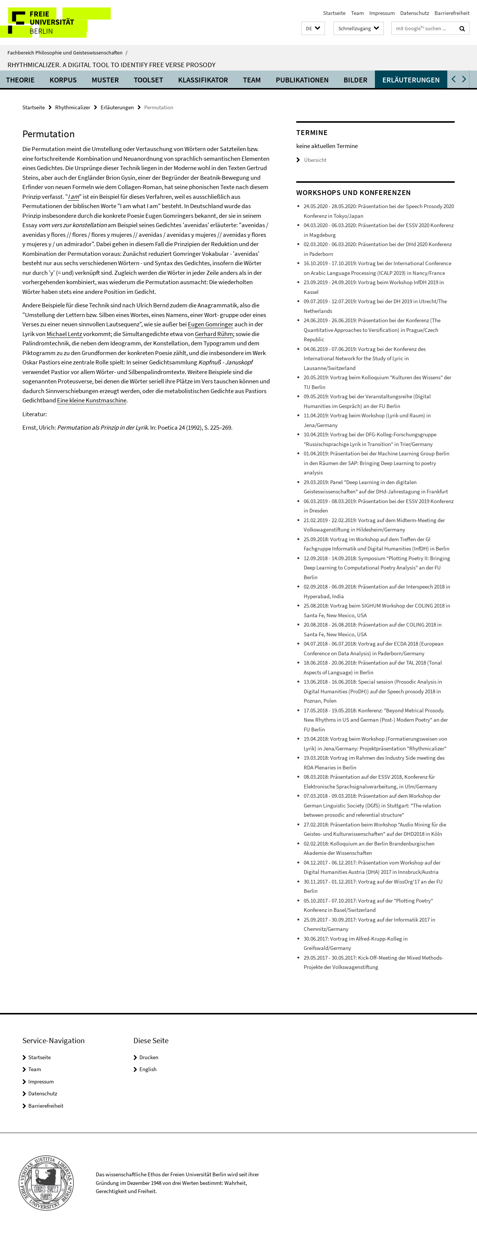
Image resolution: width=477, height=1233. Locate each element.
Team (357, 12)
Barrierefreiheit (452, 12)
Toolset (174, 79)
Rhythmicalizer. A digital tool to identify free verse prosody (111, 64)
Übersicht (311, 159)
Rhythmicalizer (72, 107)
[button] (313, 28)
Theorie (45, 79)
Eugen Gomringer (210, 324)
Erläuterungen (436, 79)
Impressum (382, 12)
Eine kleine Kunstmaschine (91, 400)
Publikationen (327, 79)
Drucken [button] (148, 1057)
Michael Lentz (65, 334)
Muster (130, 79)
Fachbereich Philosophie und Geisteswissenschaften (67, 52)
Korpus (88, 79)
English (148, 1069)
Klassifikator (228, 79)
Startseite (334, 12)
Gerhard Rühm (214, 334)
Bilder (381, 79)
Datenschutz (414, 12)
